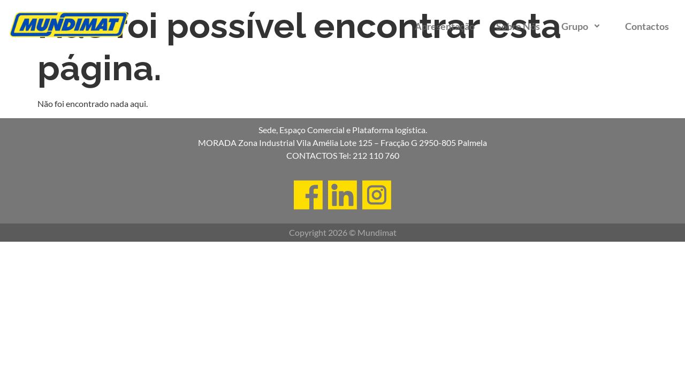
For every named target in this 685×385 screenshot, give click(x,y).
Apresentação (445, 26)
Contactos (647, 26)
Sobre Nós (518, 26)
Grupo (582, 26)
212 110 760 (376, 155)
